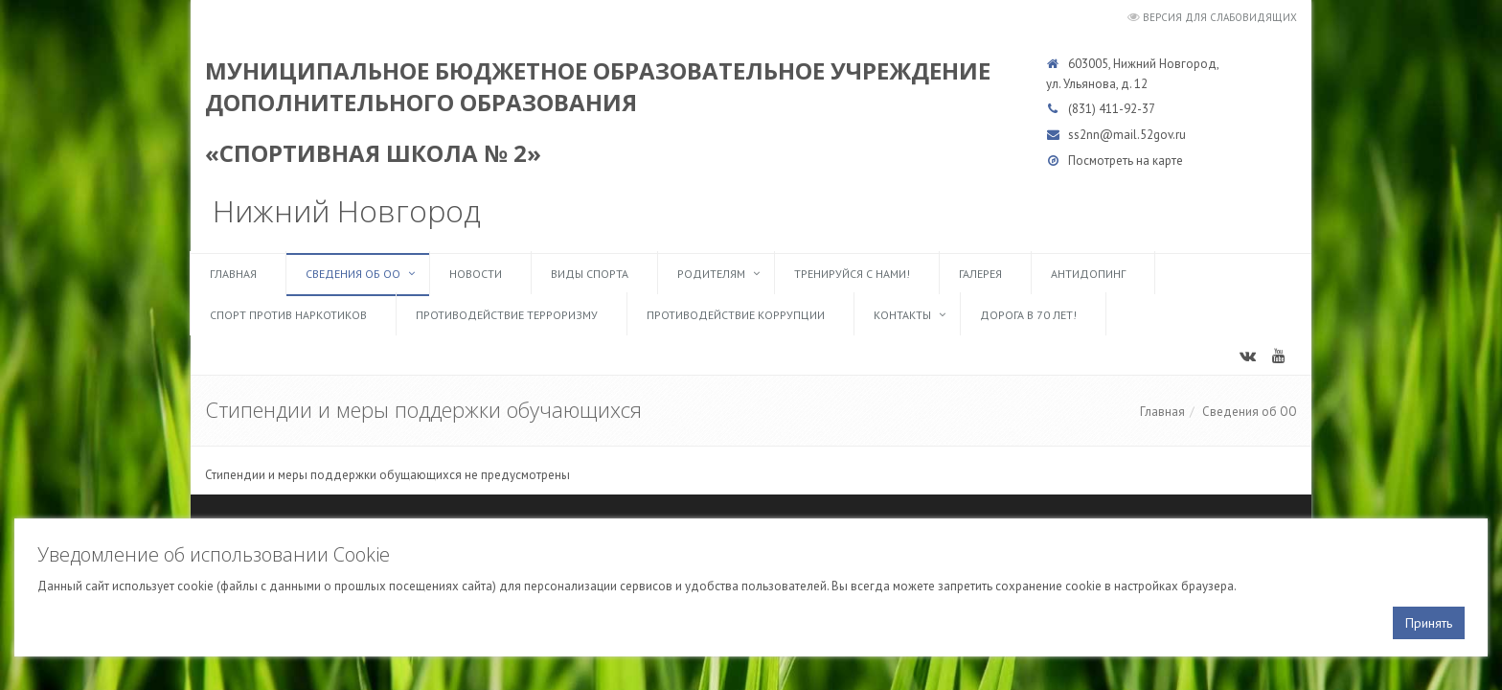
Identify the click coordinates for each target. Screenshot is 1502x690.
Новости (475, 273)
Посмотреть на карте (1125, 160)
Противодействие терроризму (507, 315)
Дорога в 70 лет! (1028, 315)
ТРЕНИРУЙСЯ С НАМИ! (852, 273)
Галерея (980, 273)
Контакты (902, 315)
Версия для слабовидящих (1220, 17)
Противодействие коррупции (736, 315)
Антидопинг (1088, 273)
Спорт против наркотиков (288, 315)
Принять (1428, 623)
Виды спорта (589, 273)
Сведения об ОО (353, 273)
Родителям (711, 273)
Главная (233, 273)
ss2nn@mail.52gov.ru (1127, 134)
